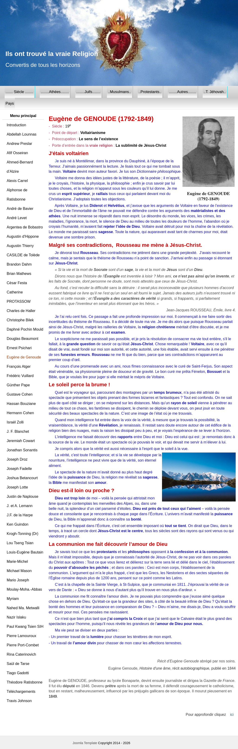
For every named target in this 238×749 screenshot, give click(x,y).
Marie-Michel (17, 561)
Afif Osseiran (17, 153)
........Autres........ (182, 92)
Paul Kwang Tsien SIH (25, 627)
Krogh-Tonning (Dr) (22, 534)
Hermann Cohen (20, 413)
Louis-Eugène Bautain (25, 552)
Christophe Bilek (20, 320)
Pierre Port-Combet (23, 645)
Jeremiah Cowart (21, 441)
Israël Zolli (15, 422)
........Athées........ (55, 92)
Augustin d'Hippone (23, 236)
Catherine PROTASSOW (19, 296)
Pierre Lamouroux (21, 636)
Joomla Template (85, 743)
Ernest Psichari (19, 348)
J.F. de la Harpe (20, 515)
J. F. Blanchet (18, 431)
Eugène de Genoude (24, 357)
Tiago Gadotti (18, 673)
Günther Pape (18, 385)
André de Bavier (20, 209)
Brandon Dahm (19, 264)
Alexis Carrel (17, 181)
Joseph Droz (17, 459)
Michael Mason (19, 571)
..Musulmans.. (119, 92)
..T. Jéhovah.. (215, 92)
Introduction (16, 125)
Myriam (13, 599)
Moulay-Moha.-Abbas (24, 589)
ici (232, 714)
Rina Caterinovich (21, 654)
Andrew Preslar (19, 144)
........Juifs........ (88, 92)
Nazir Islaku (16, 617)
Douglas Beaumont (22, 339)
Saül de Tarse (18, 664)
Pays (10, 103)
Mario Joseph (18, 580)
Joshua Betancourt (22, 478)
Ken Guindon (17, 524)
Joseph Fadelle (19, 469)
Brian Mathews (19, 274)
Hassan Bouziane (21, 404)
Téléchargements (21, 692)
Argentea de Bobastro (25, 227)
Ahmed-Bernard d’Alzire (20, 166)
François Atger (19, 366)
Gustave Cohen (20, 394)
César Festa (17, 283)
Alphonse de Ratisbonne (17, 194)
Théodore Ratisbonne (25, 682)
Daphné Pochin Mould (25, 329)
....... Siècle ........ (19, 92)
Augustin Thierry (20, 246)
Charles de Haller (21, 311)
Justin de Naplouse (22, 496)
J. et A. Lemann (20, 506)
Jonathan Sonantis (22, 450)
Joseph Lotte (17, 487)
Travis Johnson (19, 701)
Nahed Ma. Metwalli (23, 608)
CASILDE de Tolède (23, 255)
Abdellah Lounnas (21, 134)
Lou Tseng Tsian (20, 543)
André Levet (17, 218)
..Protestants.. (150, 92)
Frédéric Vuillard (20, 376)
